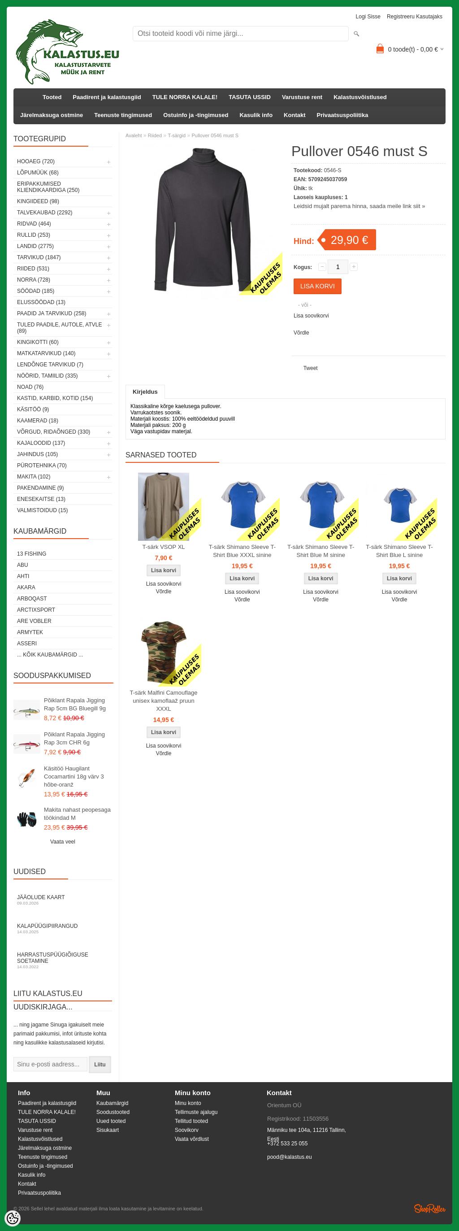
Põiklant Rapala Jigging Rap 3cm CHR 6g (74, 738)
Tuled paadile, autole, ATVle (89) (59, 328)
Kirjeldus (145, 391)
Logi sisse (368, 16)
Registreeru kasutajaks (414, 16)
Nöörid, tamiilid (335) (47, 376)
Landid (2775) (35, 246)
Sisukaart (107, 1130)
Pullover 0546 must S (214, 135)
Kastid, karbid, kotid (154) (55, 398)
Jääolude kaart (62, 899)
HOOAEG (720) (36, 161)
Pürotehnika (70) (42, 465)
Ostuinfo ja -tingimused (195, 115)
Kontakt (294, 115)
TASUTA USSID (250, 97)
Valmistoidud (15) (42, 510)
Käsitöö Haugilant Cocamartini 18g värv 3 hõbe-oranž (74, 776)
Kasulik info (256, 115)
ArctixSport (36, 610)
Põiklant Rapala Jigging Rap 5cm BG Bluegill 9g (75, 704)
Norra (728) (33, 280)
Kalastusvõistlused (360, 97)
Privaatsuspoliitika (342, 115)
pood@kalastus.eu (289, 1157)
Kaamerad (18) (37, 421)
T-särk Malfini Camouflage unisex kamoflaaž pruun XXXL (164, 700)
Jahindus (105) (37, 454)
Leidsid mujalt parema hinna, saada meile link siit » (359, 206)
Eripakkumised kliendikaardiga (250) (48, 187)
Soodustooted (113, 1112)
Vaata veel (62, 842)
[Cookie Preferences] (12, 1218)
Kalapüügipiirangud (62, 928)
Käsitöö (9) (33, 409)
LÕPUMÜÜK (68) (38, 173)
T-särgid (177, 135)
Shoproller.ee (430, 1208)
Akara (26, 587)
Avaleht (134, 135)
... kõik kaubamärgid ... (50, 655)
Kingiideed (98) (38, 201)
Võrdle (301, 333)
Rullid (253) (33, 235)
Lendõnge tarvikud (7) (50, 364)
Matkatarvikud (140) (46, 353)
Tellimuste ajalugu (196, 1112)
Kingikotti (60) (38, 342)
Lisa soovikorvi (311, 316)
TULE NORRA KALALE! (184, 97)
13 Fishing (31, 554)
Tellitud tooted (191, 1121)
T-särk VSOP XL (163, 547)
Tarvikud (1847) (39, 257)
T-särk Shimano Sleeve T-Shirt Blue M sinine (320, 551)
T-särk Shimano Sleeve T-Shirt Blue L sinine (399, 551)
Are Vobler (34, 621)
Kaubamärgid (112, 1103)
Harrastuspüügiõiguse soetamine (62, 960)
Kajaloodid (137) (41, 443)
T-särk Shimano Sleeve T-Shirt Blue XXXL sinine (242, 551)
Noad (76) (30, 387)
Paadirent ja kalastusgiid (107, 97)
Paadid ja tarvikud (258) (52, 313)
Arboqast (32, 599)
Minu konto (188, 1103)
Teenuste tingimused (123, 115)
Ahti (23, 576)
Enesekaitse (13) (41, 499)
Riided (155, 135)
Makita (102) (33, 477)
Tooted (52, 97)
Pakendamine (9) (40, 488)
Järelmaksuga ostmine (51, 115)
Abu (22, 565)
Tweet (310, 368)
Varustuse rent (302, 97)
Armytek (30, 632)
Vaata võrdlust (192, 1139)
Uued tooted (111, 1121)
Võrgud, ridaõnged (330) (53, 432)
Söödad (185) (35, 291)
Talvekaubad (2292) (45, 212)
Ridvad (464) (34, 224)
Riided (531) (33, 268)
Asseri (27, 643)
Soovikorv (187, 1130)
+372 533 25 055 (287, 1143)
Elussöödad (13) (41, 302)
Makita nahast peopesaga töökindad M (77, 813)
